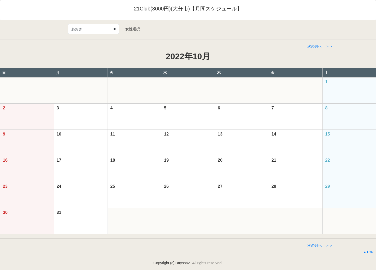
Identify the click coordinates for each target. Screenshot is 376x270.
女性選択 (131, 29)
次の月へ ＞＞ (320, 46)
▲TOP (368, 252)
